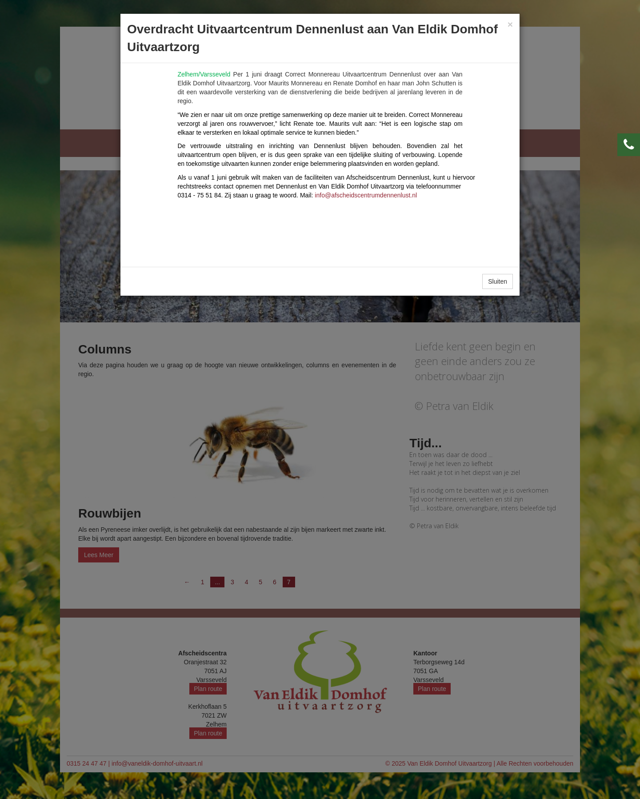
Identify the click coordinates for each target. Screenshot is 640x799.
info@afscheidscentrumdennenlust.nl (366, 195)
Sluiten (497, 281)
